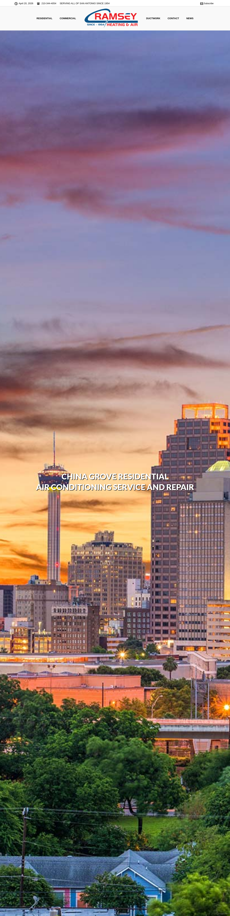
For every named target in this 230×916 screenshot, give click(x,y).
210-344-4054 (48, 3)
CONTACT (173, 18)
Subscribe (207, 3)
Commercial (68, 18)
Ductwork (153, 18)
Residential (44, 18)
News (189, 18)
